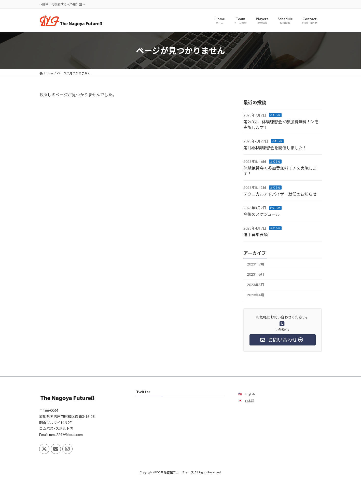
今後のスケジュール (261, 214)
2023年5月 (255, 285)
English (250, 394)
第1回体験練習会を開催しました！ (275, 147)
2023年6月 (255, 274)
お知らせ (275, 115)
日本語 (249, 401)
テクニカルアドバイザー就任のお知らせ (280, 194)
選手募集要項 (255, 234)
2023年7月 (255, 264)
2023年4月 (255, 295)
